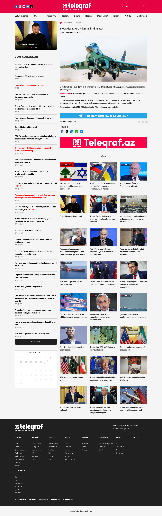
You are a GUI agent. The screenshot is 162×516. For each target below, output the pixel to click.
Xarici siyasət (19, 456)
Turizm (34, 459)
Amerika (68, 447)
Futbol (118, 456)
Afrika (67, 444)
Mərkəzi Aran (19, 483)
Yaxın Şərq (69, 453)
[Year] (40, 352)
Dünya (77, 16)
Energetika (35, 447)
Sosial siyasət (53, 444)
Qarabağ (18, 462)
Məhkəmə (85, 444)
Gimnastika (120, 447)
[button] (31, 47)
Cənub (17, 477)
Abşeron (18, 493)
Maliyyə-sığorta (37, 450)
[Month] (32, 352)
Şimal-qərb (18, 486)
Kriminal (85, 447)
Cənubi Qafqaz (70, 459)
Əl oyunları (119, 453)
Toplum (65, 16)
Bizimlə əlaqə (68, 499)
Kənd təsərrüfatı (37, 444)
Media (50, 456)
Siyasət (37, 16)
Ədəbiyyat (102, 447)
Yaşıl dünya (52, 450)
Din (49, 459)
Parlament (18, 453)
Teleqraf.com (65, 94)
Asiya (67, 450)
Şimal (17, 490)
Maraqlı (84, 450)
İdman (116, 16)
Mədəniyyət (102, 16)
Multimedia (142, 16)
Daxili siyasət (19, 459)
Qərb (16, 480)
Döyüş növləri (120, 450)
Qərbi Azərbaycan (21, 450)
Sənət (101, 450)
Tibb (50, 453)
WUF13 (128, 16)
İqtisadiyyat (51, 16)
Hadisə (88, 16)
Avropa (67, 456)
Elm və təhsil (52, 447)
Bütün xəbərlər (21, 16)
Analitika (18, 466)
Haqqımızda (55, 499)
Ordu (16, 444)
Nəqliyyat (35, 456)
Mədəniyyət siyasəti (106, 444)
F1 (117, 444)
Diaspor (17, 447)
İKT (33, 453)
